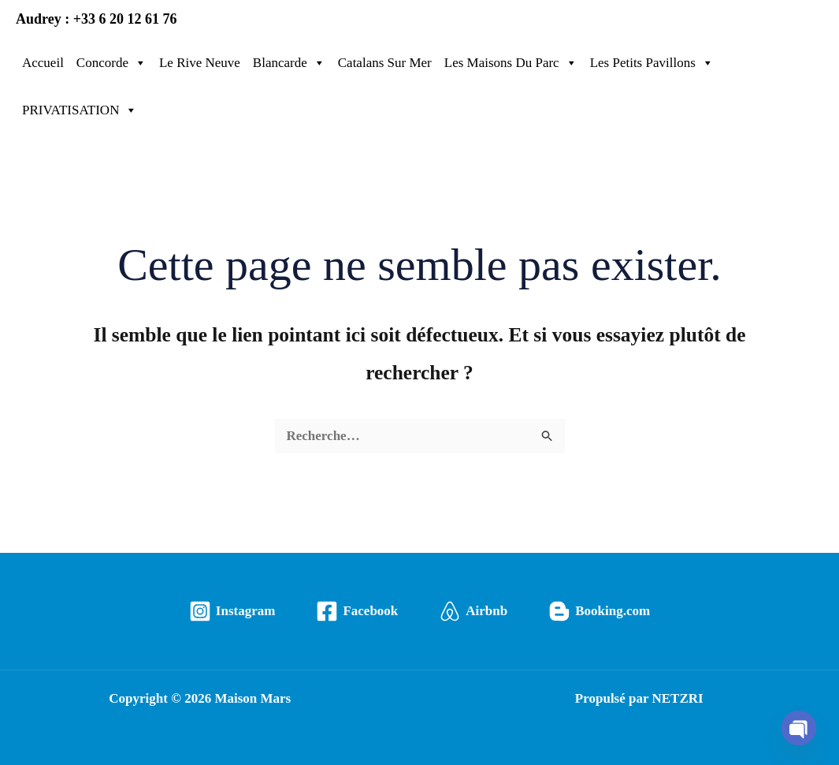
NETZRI (677, 698)
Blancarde (289, 63)
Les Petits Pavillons (652, 63)
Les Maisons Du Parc (510, 63)
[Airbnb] (473, 611)
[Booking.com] (599, 611)
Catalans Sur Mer (385, 62)
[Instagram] (232, 611)
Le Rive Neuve (199, 62)
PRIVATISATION (79, 110)
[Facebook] (357, 611)
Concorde (111, 63)
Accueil (43, 62)
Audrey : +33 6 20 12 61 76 (96, 19)
